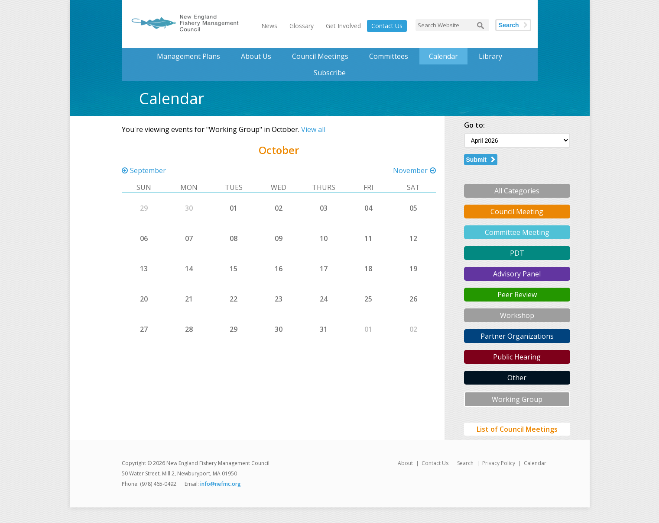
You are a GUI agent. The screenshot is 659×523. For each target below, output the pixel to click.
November (410, 170)
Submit (476, 159)
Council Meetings (320, 56)
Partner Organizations (517, 336)
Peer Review (517, 294)
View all (313, 129)
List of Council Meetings (517, 429)
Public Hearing (517, 357)
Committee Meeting (517, 232)
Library (490, 56)
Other (516, 377)
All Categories (516, 191)
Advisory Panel (517, 274)
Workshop (517, 315)
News (269, 26)
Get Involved (343, 26)
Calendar (443, 56)
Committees (388, 56)
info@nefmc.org (220, 484)
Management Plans (188, 56)
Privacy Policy (498, 463)
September (148, 170)
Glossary (301, 26)
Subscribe (330, 72)
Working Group (517, 399)
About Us (256, 56)
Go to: (474, 125)
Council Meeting (516, 211)
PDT (517, 253)
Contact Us (387, 26)
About (405, 463)
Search (509, 25)
